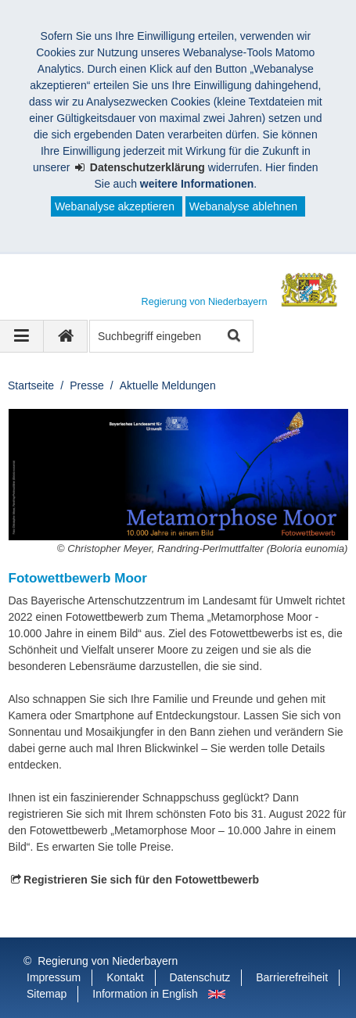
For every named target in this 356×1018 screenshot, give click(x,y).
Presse (87, 385)
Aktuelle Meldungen (168, 385)
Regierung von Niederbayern (108, 961)
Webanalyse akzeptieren (114, 206)
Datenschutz (200, 977)
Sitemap (47, 994)
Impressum (54, 977)
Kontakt (124, 977)
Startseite (31, 385)
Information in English (145, 994)
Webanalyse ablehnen (243, 206)
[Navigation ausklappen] (22, 336)
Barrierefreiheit (292, 977)
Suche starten (232, 336)
